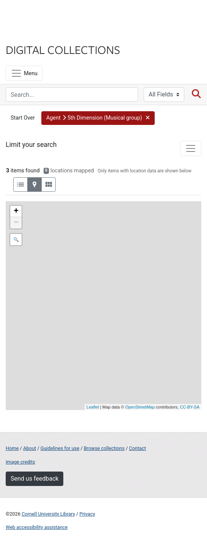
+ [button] (16, 211)
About (29, 448)
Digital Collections (63, 49)
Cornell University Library (48, 514)
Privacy (87, 514)
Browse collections (104, 448)
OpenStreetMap (140, 407)
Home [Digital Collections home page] (12, 448)
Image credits (20, 462)
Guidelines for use (60, 448)
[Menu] (24, 73)
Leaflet (92, 407)
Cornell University (44, 14)
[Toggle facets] (190, 148)
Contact (137, 448)
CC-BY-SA (189, 407)
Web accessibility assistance (36, 527)
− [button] (16, 223)
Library (28, 34)
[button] (98, 118)
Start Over (23, 118)
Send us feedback (34, 478)
